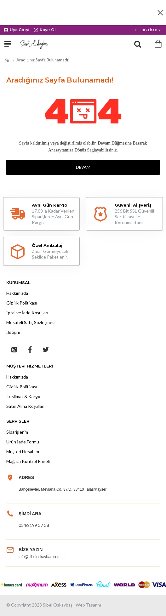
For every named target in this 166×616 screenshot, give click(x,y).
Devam (83, 167)
